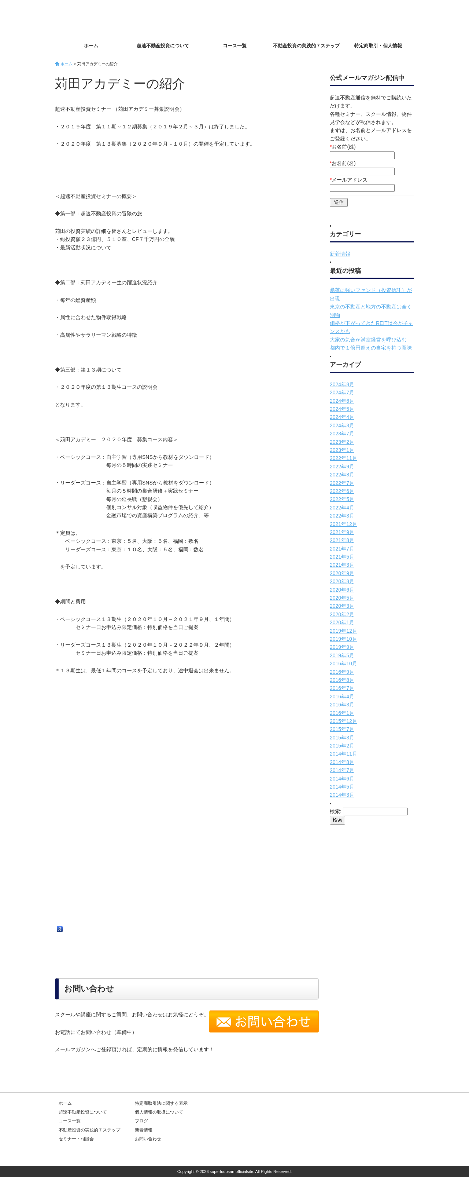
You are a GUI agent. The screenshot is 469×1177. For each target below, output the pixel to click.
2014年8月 (342, 762)
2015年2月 (342, 746)
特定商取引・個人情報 (378, 45)
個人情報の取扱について (159, 1112)
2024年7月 (342, 392)
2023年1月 (342, 450)
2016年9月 (342, 672)
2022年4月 (342, 508)
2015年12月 (343, 721)
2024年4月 (342, 417)
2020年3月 (342, 606)
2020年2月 (342, 614)
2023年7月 (342, 433)
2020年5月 (342, 598)
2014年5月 (342, 787)
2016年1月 (342, 713)
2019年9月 (342, 647)
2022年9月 (342, 466)
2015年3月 (342, 738)
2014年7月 (342, 770)
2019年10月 (343, 639)
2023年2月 (342, 442)
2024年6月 (342, 401)
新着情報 (340, 254)
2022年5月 (342, 499)
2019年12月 (343, 631)
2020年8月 (342, 581)
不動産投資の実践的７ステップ (306, 45)
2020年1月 (342, 622)
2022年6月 (342, 491)
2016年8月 (342, 680)
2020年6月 (342, 590)
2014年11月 (343, 754)
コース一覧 (235, 45)
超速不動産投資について (163, 45)
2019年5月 (342, 655)
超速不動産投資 (97, 18)
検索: (335, 811)
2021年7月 (342, 549)
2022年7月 (342, 483)
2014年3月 (342, 795)
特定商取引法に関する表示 (161, 1103)
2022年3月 (342, 516)
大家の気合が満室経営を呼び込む (368, 340)
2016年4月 (342, 696)
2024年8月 (342, 384)
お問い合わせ (388, 18)
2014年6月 (342, 779)
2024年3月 (342, 425)
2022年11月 (343, 458)
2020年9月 (342, 573)
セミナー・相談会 (76, 1138)
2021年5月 (342, 557)
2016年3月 (342, 705)
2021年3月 (342, 565)
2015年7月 (342, 729)
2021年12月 (343, 524)
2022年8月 (342, 475)
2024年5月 (342, 409)
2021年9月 (342, 532)
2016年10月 (343, 663)
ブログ (141, 1120)
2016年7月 (342, 688)
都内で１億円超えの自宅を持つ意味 (371, 348)
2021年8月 (342, 540)
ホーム (91, 45)
